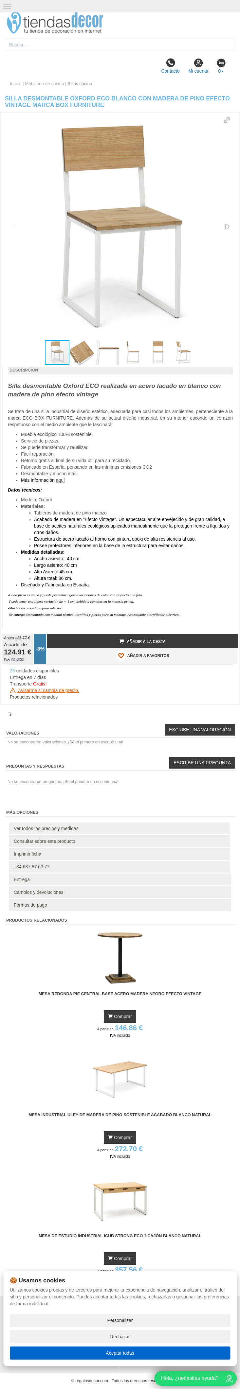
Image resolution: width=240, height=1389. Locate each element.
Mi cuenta (198, 66)
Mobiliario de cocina (44, 83)
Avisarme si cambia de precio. (44, 690)
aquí (60, 480)
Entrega (22, 879)
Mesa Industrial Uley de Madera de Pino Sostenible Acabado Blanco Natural (120, 1115)
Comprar (120, 1016)
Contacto (170, 66)
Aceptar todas (120, 1353)
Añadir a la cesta (142, 641)
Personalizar (120, 1320)
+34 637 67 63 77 (31, 866)
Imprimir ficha (27, 854)
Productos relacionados (34, 697)
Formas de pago (30, 905)
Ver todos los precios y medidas (46, 828)
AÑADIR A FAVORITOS (142, 655)
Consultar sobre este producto (44, 841)
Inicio (15, 83)
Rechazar (120, 1336)
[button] (227, 120)
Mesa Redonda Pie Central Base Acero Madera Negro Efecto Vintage (120, 994)
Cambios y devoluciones (39, 892)
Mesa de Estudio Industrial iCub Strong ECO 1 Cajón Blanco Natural (120, 1236)
